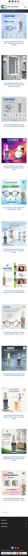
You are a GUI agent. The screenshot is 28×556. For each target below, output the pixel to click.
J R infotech (20, 550)
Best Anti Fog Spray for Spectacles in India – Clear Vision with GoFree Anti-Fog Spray (14, 43)
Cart (5, 3)
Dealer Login (20, 3)
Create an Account (13, 3)
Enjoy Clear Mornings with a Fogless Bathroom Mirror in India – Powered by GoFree (14, 417)
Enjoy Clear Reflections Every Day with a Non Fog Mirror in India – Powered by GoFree (14, 250)
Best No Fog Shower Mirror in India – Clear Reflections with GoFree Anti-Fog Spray (14, 167)
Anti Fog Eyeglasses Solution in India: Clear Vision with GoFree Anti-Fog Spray (14, 125)
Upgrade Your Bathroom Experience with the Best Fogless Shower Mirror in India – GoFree (14, 458)
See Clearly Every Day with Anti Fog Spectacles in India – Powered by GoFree (14, 291)
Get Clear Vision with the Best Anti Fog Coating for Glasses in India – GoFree (14, 333)
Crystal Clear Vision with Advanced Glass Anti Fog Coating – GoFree (14, 208)
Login (8, 3)
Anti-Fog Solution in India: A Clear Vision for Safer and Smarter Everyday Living (14, 374)
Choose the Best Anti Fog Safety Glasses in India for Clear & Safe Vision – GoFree (14, 499)
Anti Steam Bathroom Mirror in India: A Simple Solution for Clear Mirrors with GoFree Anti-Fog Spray (14, 84)
